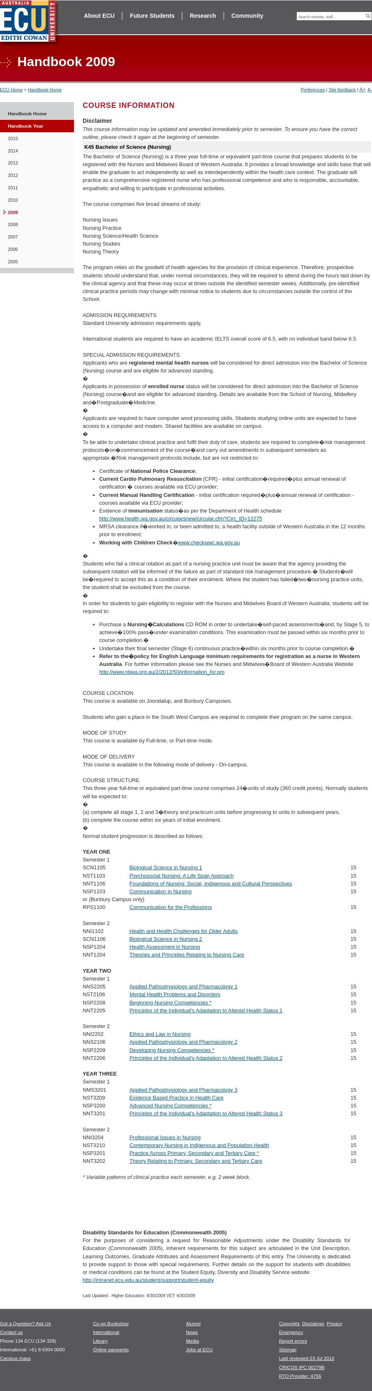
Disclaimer (313, 1323)
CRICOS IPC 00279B (301, 1367)
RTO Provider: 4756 (300, 1376)
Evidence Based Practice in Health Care (176, 1098)
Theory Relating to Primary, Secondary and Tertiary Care (195, 1161)
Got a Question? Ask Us (25, 1323)
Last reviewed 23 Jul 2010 (306, 1358)
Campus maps (15, 1358)
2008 (13, 224)
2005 (13, 261)
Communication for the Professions (170, 907)
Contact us (11, 1332)
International (106, 1332)
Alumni (193, 1323)
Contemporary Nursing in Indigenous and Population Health (199, 1145)
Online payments (111, 1349)
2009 (13, 212)
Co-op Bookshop (111, 1323)
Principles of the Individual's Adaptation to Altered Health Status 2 (205, 1058)
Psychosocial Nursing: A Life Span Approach (181, 876)
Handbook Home (45, 89)
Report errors (293, 1341)
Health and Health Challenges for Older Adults (183, 931)
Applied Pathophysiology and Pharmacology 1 (183, 986)
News (192, 1332)
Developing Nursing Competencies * (172, 1050)
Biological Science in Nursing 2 (165, 939)
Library (100, 1341)
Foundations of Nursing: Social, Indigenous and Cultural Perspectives (210, 883)
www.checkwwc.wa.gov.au (209, 542)
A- (369, 89)
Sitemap (287, 1349)
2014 (13, 150)
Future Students (152, 15)
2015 (13, 138)
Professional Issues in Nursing (164, 1137)
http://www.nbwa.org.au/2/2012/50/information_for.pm (161, 672)
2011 (13, 187)
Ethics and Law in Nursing (160, 1034)
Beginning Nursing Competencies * (170, 1003)
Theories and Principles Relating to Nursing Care (186, 955)
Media (192, 1341)
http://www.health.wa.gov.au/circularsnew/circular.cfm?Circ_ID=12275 (180, 518)
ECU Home (11, 89)
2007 (13, 236)
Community (247, 15)
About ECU (99, 15)
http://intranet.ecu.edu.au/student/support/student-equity (148, 1280)
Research (203, 15)
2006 (13, 249)
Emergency (291, 1332)
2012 (13, 175)
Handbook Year (25, 126)
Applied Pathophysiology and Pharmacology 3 (183, 1090)
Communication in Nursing (160, 891)
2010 (13, 200)
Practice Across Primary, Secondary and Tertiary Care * (194, 1153)
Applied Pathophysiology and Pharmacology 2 (183, 1042)
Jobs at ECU (199, 1349)
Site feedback (342, 89)
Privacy (334, 1323)
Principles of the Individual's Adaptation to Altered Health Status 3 (205, 1113)
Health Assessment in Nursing (164, 947)
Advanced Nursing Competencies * (170, 1105)
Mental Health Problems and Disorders (174, 994)
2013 (13, 162)
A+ (363, 90)
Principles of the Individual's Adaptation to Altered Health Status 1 (205, 1010)
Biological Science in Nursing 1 (165, 867)
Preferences (312, 89)
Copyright (289, 1323)
